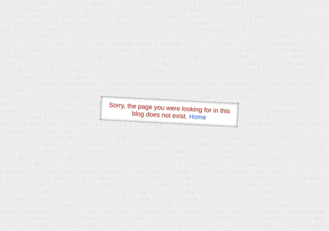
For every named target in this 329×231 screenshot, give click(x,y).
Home (197, 117)
